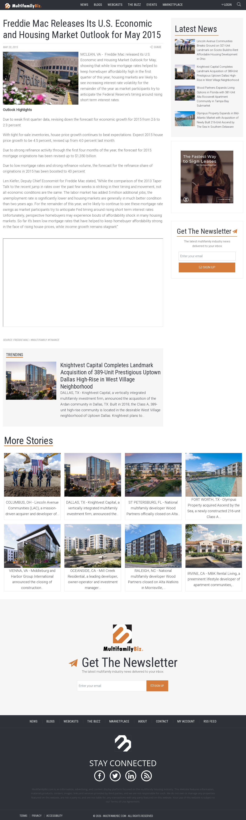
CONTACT (162, 721)
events (151, 5)
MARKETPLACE (119, 721)
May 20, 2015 (10, 47)
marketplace (173, 5)
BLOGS (50, 721)
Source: (31, 340)
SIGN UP (157, 685)
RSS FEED (210, 721)
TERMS (23, 815)
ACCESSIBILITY (54, 815)
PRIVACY (37, 815)
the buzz (134, 5)
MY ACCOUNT (186, 721)
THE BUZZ (93, 721)
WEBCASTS (71, 721)
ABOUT (142, 721)
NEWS (33, 721)
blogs (98, 5)
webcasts (115, 5)
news (84, 5)
